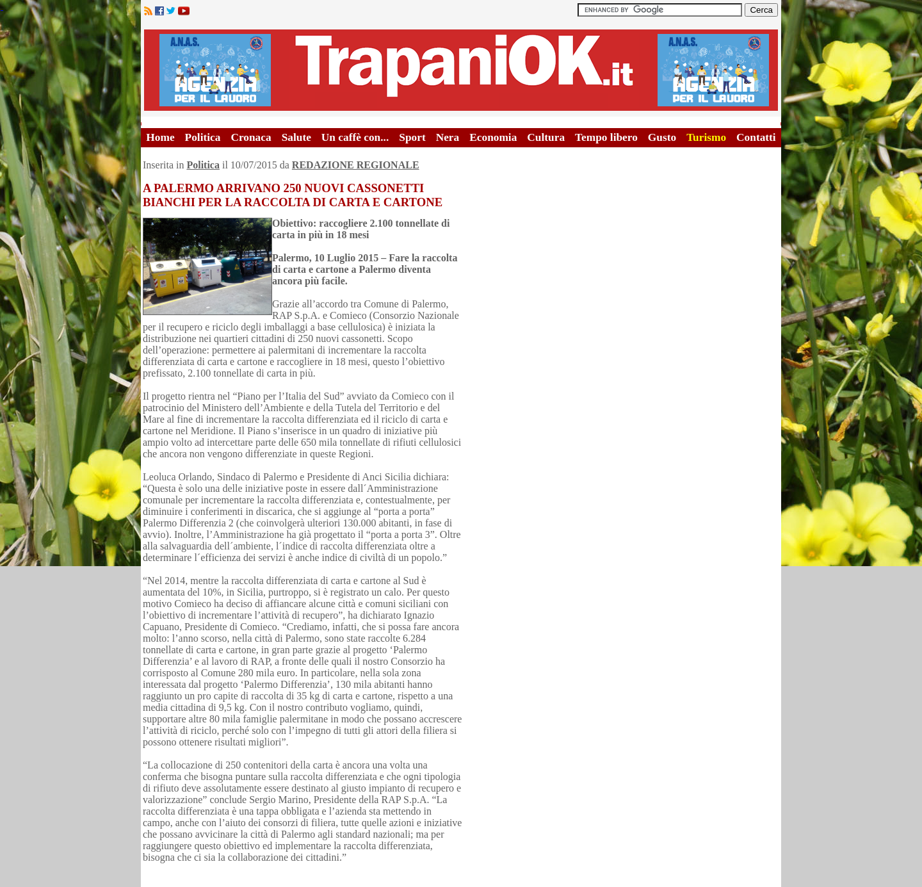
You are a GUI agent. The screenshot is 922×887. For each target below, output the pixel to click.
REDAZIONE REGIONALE (355, 164)
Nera (448, 137)
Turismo (706, 137)
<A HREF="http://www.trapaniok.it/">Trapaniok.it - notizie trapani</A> (461, 70)
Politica (203, 137)
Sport (412, 137)
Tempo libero (606, 137)
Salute (296, 137)
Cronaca (250, 137)
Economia (493, 137)
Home (160, 137)
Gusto (662, 137)
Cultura (546, 137)
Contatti (756, 137)
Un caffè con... (355, 137)
